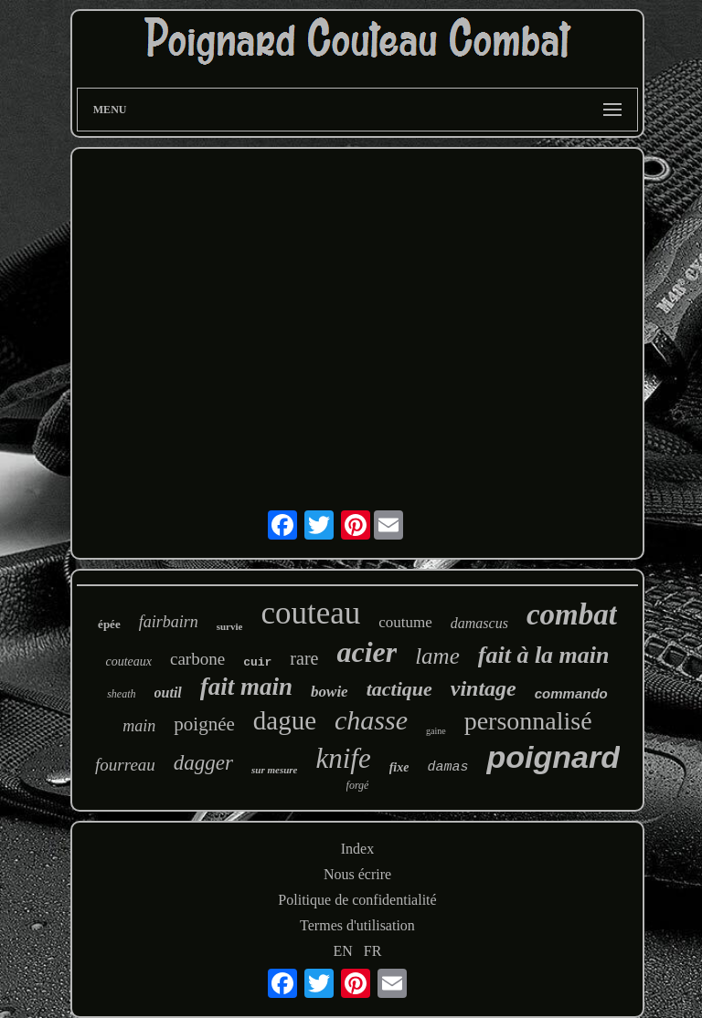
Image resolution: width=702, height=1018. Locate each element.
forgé (357, 785)
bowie (329, 691)
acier (366, 651)
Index (357, 848)
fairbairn (168, 622)
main (138, 726)
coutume (405, 622)
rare (304, 658)
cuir (257, 662)
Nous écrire (357, 874)
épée (109, 624)
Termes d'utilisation (357, 925)
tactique (399, 688)
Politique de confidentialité (357, 900)
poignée (204, 724)
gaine (436, 731)
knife (342, 758)
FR (373, 951)
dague (284, 720)
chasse (371, 720)
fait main (246, 686)
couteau (310, 613)
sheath (121, 693)
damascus (479, 623)
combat (571, 614)
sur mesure (274, 769)
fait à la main (544, 655)
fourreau (125, 764)
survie (230, 626)
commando (571, 693)
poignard (552, 757)
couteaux (128, 661)
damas (447, 767)
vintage (483, 688)
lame (437, 656)
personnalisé (528, 721)
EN (343, 951)
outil (168, 692)
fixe (399, 767)
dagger (203, 762)
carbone (197, 658)
